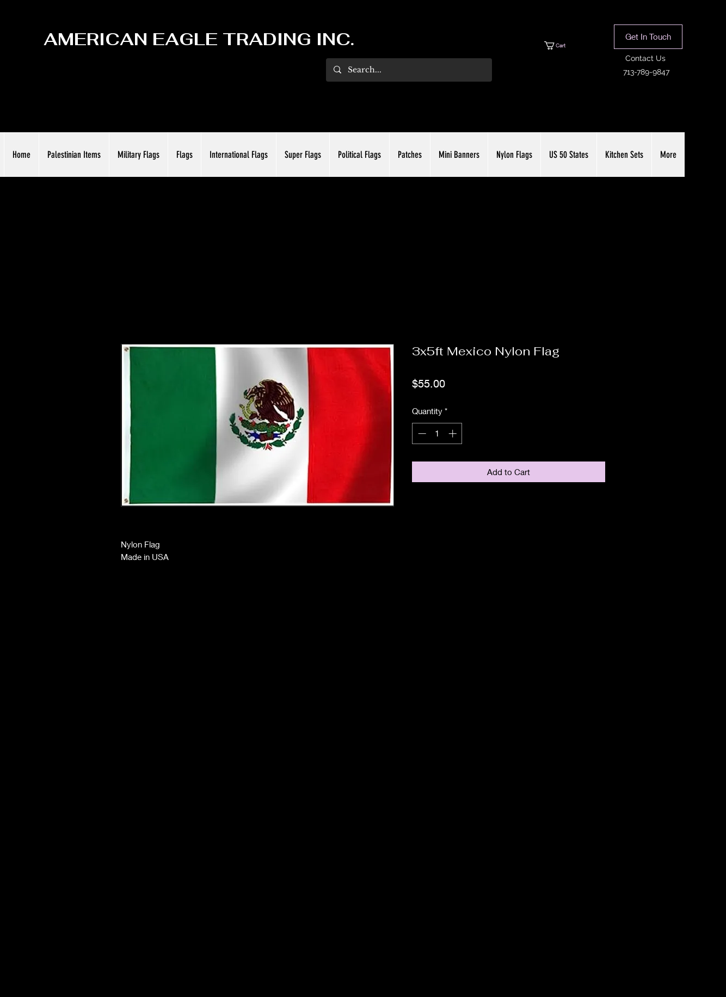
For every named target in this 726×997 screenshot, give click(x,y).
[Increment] (453, 433)
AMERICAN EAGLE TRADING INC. (199, 39)
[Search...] (408, 70)
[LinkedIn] (379, 938)
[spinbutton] (437, 433)
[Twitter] (363, 938)
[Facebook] (346, 938)
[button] (565, 45)
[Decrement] (421, 433)
